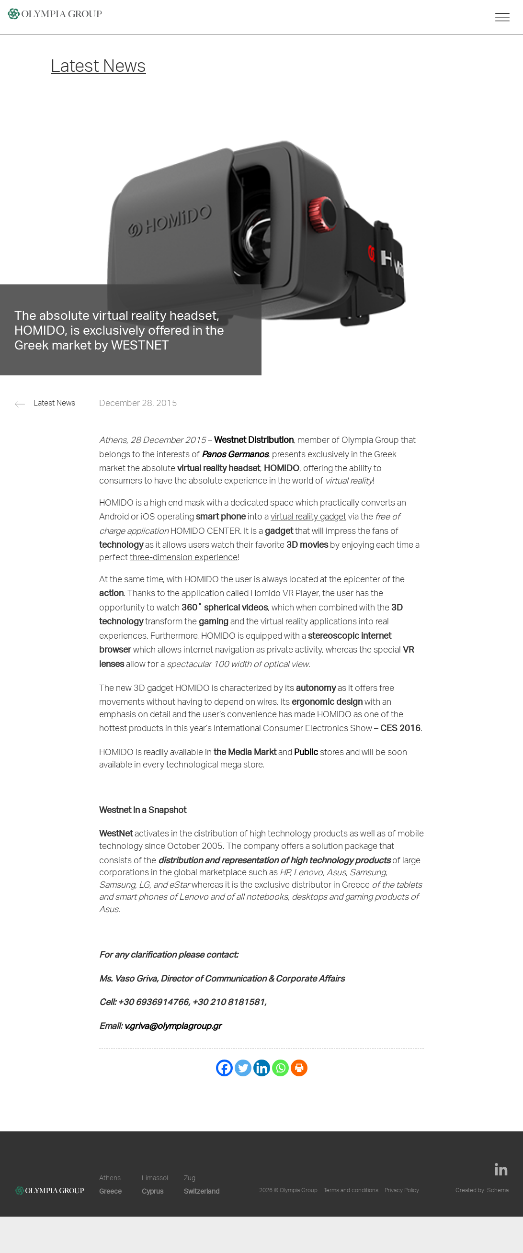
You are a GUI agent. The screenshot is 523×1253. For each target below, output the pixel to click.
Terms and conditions (351, 1191)
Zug (189, 1178)
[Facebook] (224, 1068)
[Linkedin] (261, 1068)
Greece (110, 1191)
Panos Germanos (235, 453)
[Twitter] (243, 1068)
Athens (110, 1178)
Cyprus (152, 1191)
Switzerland (201, 1191)
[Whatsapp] (280, 1068)
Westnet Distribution (254, 439)
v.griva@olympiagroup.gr (172, 1025)
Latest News (54, 404)
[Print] (299, 1068)
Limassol (155, 1178)
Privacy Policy (402, 1191)
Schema (498, 1191)
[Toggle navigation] (502, 17)
